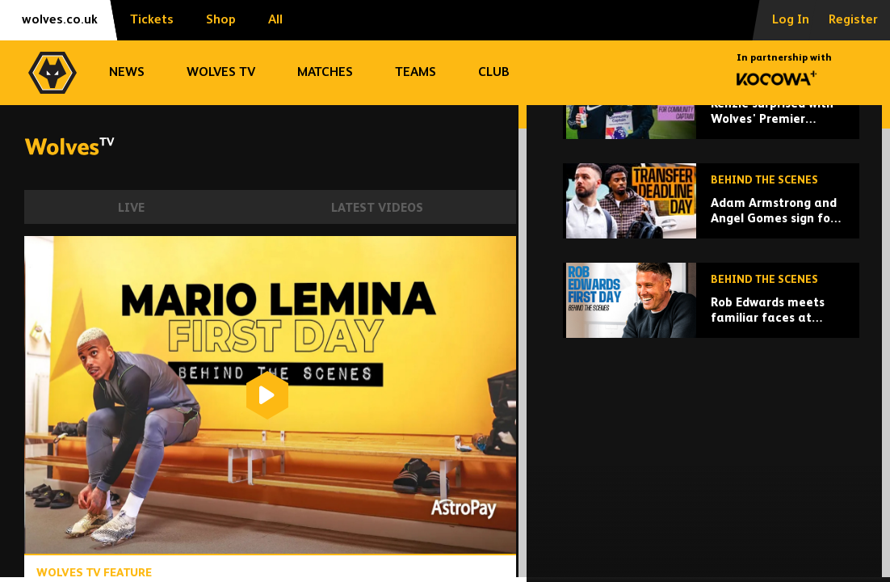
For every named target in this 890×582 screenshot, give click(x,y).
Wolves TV (221, 72)
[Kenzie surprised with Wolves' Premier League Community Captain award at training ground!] (711, 213)
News (127, 72)
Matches (325, 72)
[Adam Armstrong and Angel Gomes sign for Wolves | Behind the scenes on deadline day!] (711, 312)
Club (494, 72)
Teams (415, 72)
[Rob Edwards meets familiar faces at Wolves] (711, 411)
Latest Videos (377, 208)
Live (131, 208)
